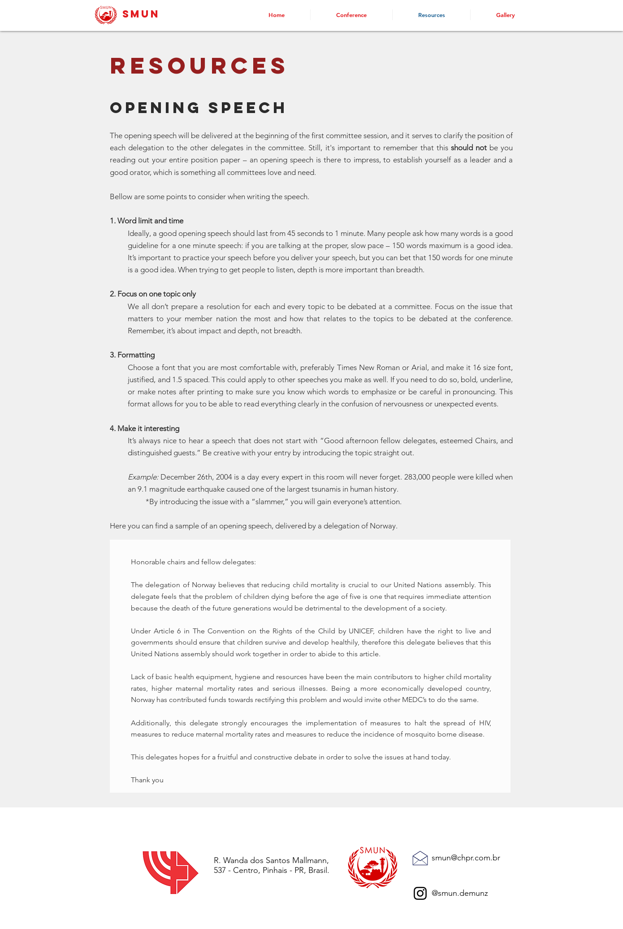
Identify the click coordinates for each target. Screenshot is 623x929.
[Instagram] (420, 893)
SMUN (141, 14)
